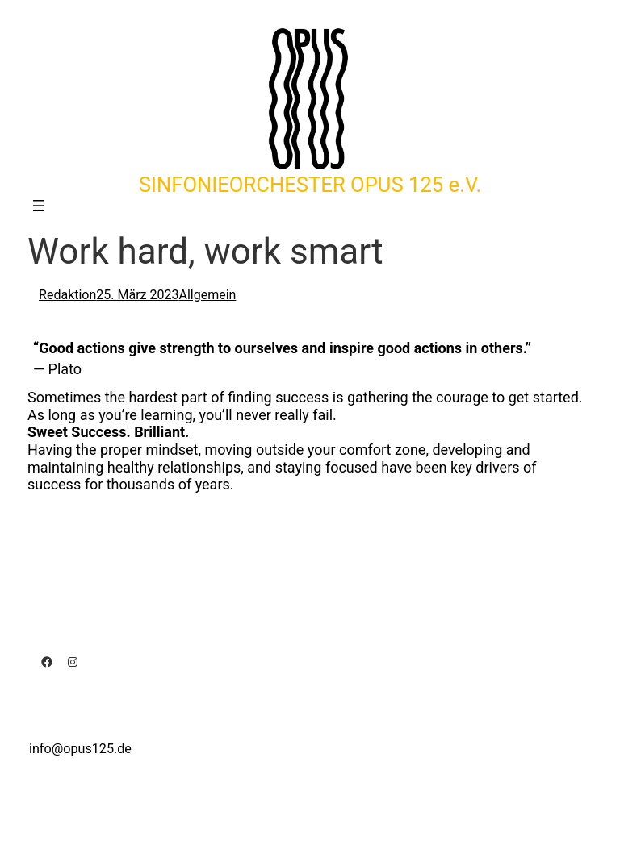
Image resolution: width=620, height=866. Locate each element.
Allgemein (207, 294)
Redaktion (67, 294)
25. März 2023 (137, 294)
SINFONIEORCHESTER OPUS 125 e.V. (310, 185)
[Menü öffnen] (38, 205)
